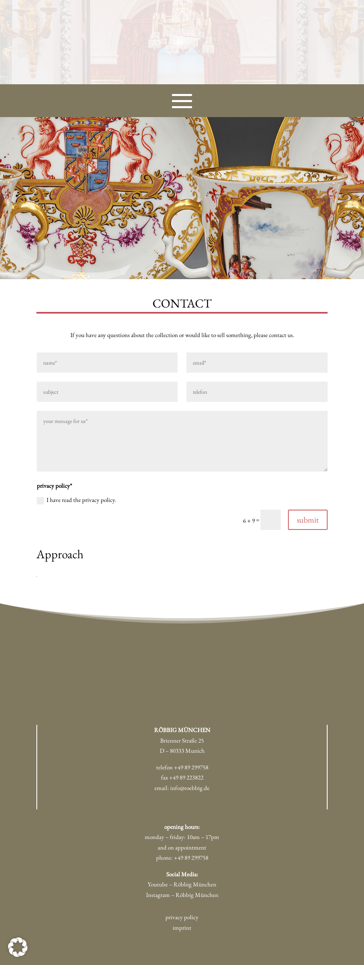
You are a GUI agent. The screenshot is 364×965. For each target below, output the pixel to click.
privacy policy (182, 917)
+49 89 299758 (191, 767)
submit (308, 520)
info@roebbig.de (190, 788)
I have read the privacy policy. (76, 500)
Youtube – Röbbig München (182, 884)
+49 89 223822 (186, 777)
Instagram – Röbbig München (182, 895)
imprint (182, 927)
